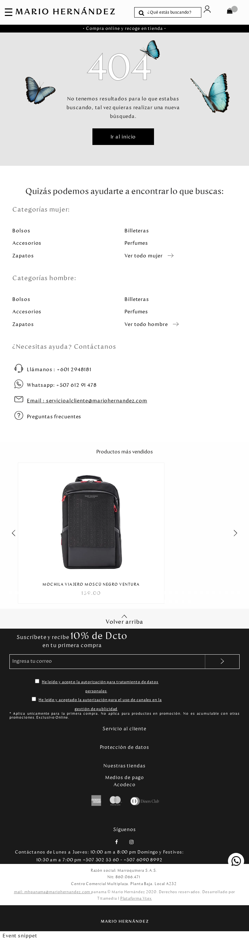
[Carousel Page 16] (102, 592)
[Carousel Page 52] (139, 601)
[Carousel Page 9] (59, 592)
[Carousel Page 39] (59, 601)
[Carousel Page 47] (109, 601)
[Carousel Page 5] (35, 592)
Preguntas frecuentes (54, 416)
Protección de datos (124, 747)
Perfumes (136, 243)
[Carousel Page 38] (238, 592)
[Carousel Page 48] (115, 601)
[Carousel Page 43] (84, 601)
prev (10, 533)
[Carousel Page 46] (102, 601)
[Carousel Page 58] (176, 601)
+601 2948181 (59, 369)
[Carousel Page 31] (195, 592)
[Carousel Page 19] (121, 592)
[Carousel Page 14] (90, 592)
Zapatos (23, 255)
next (239, 533)
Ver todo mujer (143, 255)
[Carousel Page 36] (226, 592)
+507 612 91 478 (62, 385)
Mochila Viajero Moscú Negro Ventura (91, 584)
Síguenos (124, 829)
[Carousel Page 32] (201, 592)
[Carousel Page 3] (22, 592)
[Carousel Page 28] (176, 592)
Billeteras (136, 230)
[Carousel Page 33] (207, 592)
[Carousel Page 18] (115, 592)
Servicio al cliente (124, 728)
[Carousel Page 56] (164, 601)
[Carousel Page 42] (78, 601)
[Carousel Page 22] (139, 592)
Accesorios (27, 243)
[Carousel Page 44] (90, 601)
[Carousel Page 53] (146, 601)
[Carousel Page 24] (152, 592)
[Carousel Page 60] (189, 601)
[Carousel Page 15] (96, 592)
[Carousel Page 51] (133, 601)
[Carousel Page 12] (78, 592)
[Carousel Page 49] (121, 601)
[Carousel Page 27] (170, 592)
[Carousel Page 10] (66, 592)
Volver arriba (124, 619)
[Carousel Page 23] (146, 592)
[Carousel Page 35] (220, 592)
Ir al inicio (123, 136)
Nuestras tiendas (124, 766)
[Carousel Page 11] (72, 592)
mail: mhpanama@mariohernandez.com (52, 891)
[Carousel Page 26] (164, 592)
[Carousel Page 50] (127, 601)
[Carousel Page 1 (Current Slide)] (10, 592)
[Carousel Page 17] (109, 592)
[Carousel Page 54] (152, 601)
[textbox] (172, 12)
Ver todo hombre (146, 324)
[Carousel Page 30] (189, 592)
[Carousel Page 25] (158, 592)
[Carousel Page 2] (16, 592)
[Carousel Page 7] (47, 592)
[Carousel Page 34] (213, 592)
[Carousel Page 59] (183, 601)
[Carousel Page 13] (84, 592)
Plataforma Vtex (136, 898)
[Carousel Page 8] (53, 592)
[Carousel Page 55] (158, 601)
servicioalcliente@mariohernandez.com (87, 400)
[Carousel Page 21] (133, 592)
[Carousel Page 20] (127, 592)
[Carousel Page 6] (41, 592)
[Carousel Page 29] (183, 592)
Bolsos (21, 230)
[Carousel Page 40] (66, 601)
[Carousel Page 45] (96, 601)
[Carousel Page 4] (29, 592)
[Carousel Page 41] (72, 601)
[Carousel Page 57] (170, 601)
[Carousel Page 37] (232, 592)
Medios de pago (124, 777)
